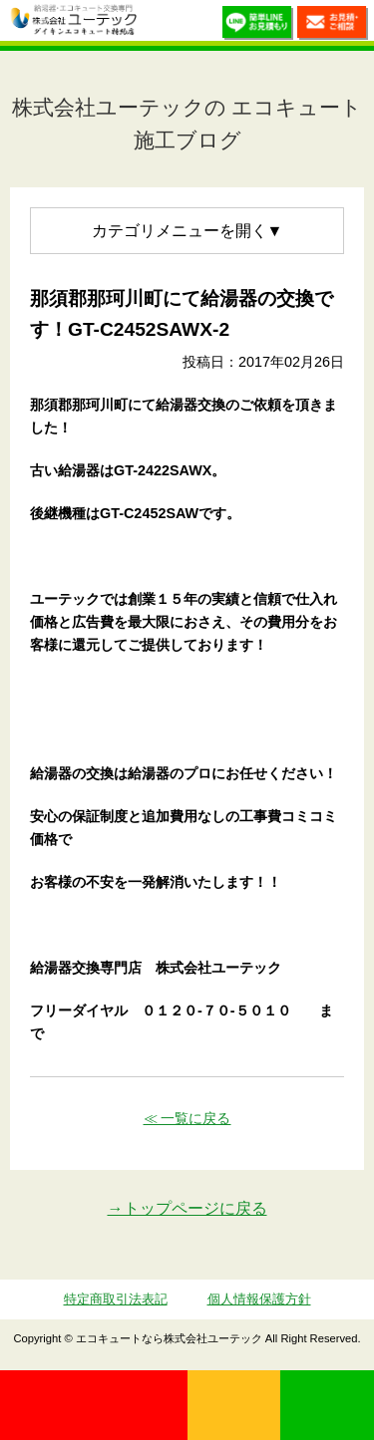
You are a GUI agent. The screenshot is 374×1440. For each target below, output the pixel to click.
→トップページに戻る (187, 1208)
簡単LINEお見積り (257, 25)
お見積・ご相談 (332, 25)
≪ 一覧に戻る (187, 1118)
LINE (327, 1405)
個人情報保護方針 (259, 1299)
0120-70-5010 (93, 1405)
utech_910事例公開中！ (158, 25)
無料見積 (234, 1405)
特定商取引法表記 (116, 1299)
